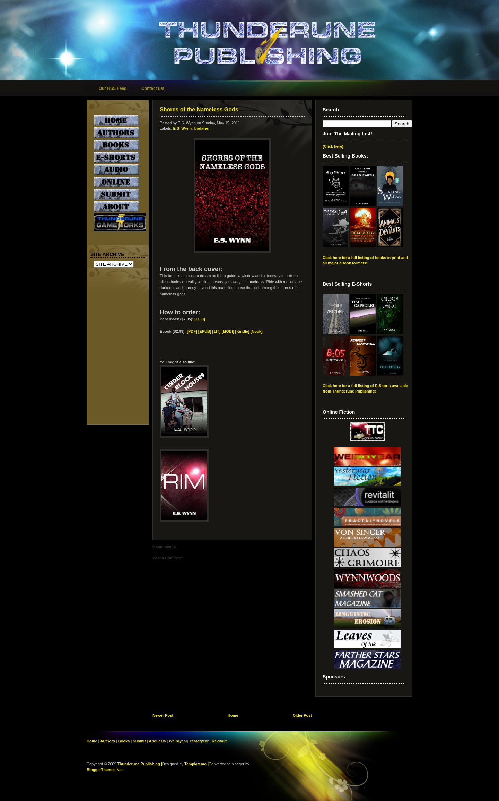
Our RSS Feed (113, 88)
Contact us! (152, 88)
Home (233, 715)
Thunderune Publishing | (139, 764)
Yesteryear (199, 741)
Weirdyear (178, 741)
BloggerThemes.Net (105, 770)
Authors (107, 741)
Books (124, 741)
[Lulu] (199, 319)
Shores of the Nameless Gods (199, 109)
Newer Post (162, 715)
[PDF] (192, 331)
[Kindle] (242, 331)
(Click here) (333, 146)
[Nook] (257, 331)
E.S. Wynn (182, 128)
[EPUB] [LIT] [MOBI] (216, 331)
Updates (201, 128)
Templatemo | (196, 764)
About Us (157, 741)
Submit (140, 741)
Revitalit (219, 741)
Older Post (302, 715)
